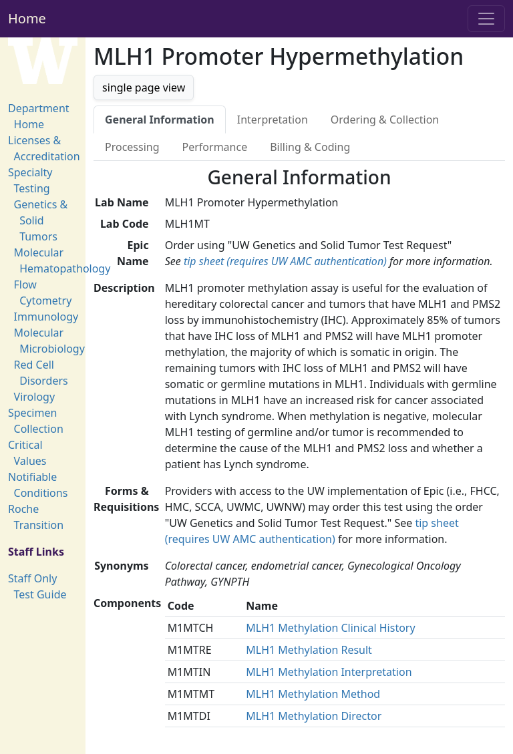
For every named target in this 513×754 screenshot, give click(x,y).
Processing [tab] (132, 147)
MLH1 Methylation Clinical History (330, 627)
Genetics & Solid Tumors (41, 220)
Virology (34, 396)
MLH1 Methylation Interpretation (328, 672)
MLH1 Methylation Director (313, 716)
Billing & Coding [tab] (310, 147)
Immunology (46, 316)
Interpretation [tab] (272, 119)
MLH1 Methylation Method (313, 694)
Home (27, 18)
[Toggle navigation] (486, 18)
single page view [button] (143, 87)
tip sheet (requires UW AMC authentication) (285, 261)
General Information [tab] (159, 119)
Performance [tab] (215, 147)
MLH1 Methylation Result (309, 649)
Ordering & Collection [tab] (385, 119)
